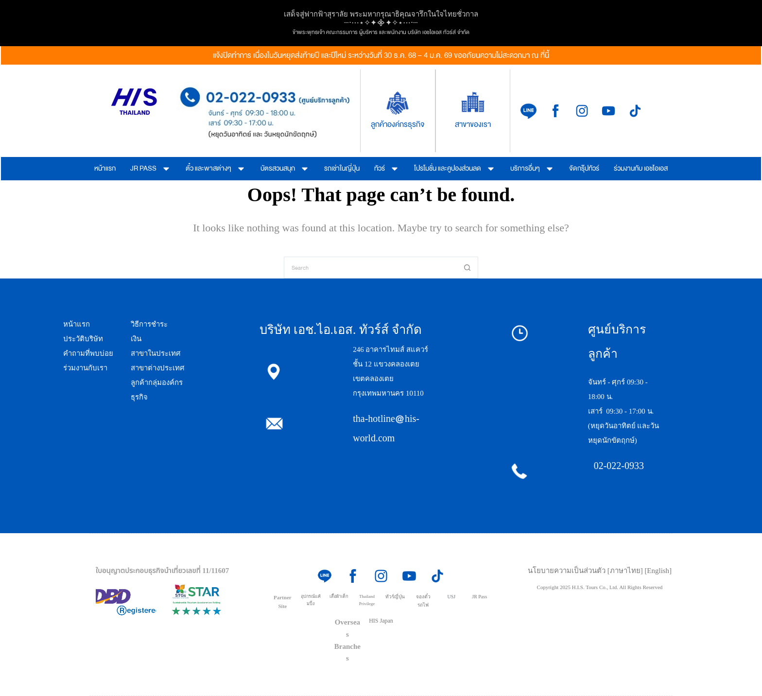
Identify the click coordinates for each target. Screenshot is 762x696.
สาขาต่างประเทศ (158, 368)
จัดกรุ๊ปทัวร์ (584, 168)
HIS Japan (381, 620)
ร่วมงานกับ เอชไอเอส (641, 168)
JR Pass (479, 596)
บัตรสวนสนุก (285, 168)
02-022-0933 (619, 465)
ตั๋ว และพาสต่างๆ (216, 168)
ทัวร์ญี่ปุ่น (395, 596)
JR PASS (150, 168)
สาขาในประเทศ (156, 353)
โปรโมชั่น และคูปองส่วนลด (455, 168)
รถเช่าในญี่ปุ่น (342, 168)
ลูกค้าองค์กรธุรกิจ (397, 124)
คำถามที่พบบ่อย (88, 353)
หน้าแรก (105, 168)
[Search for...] (370, 267)
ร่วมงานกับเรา (85, 368)
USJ (451, 596)
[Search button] (467, 267)
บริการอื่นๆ (532, 168)
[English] (658, 570)
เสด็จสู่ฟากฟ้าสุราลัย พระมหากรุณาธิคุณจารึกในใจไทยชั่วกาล (381, 14)
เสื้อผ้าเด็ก (338, 596)
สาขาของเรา (473, 124)
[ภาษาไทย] (626, 570)
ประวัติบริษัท (83, 339)
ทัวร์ (386, 168)
